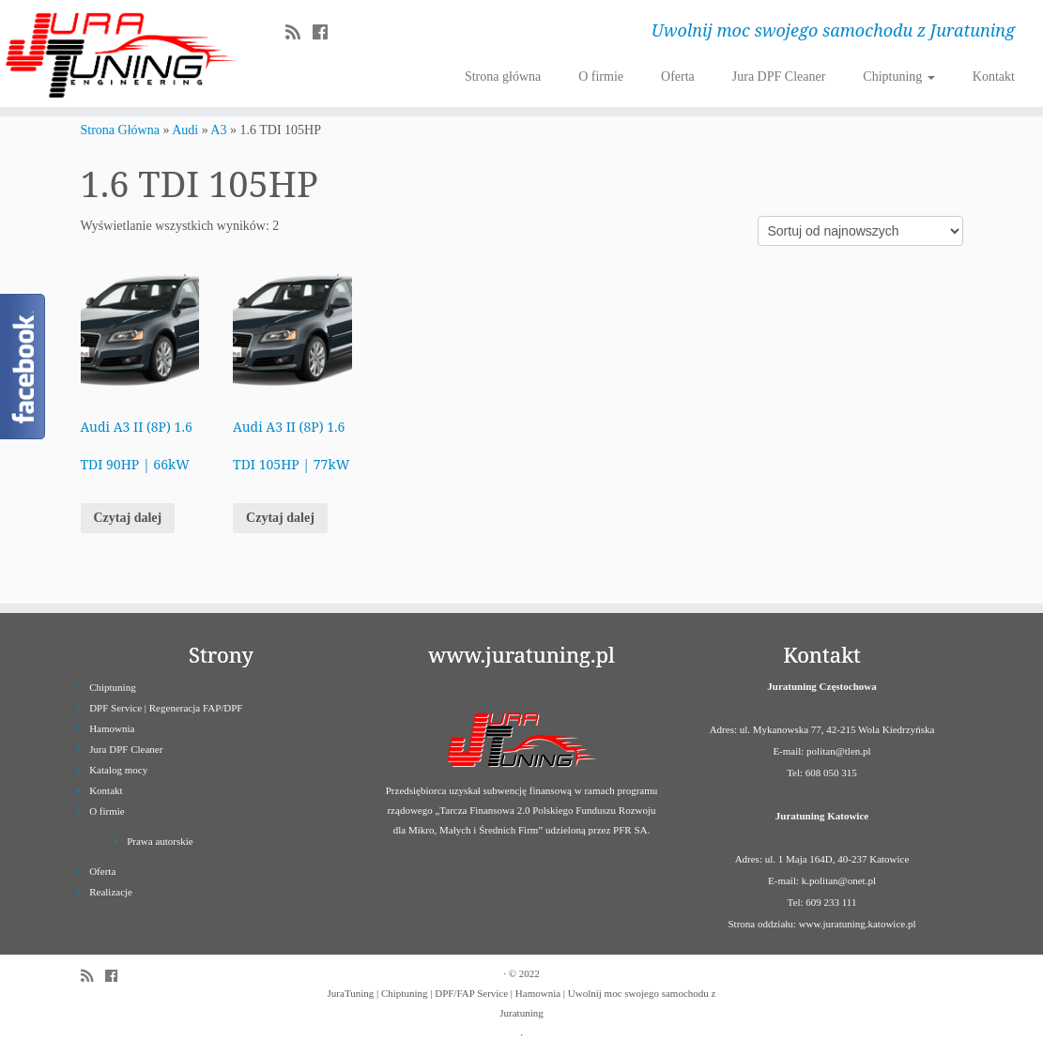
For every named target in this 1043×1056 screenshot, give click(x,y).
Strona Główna (120, 130)
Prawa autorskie (160, 841)
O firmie (600, 76)
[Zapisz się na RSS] (299, 32)
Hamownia (111, 728)
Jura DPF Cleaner (779, 76)
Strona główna (503, 76)
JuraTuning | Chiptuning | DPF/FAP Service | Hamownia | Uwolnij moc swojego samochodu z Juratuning (522, 1002)
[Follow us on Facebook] (326, 32)
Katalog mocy (118, 769)
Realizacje (110, 891)
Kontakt (994, 76)
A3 (218, 130)
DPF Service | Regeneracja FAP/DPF (165, 707)
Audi (185, 130)
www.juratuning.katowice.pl (857, 923)
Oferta (678, 76)
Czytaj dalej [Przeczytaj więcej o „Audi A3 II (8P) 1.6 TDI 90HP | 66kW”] (128, 518)
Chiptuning (899, 76)
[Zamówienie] (860, 231)
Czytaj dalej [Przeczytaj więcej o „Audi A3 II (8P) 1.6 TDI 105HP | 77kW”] (280, 518)
